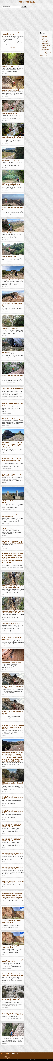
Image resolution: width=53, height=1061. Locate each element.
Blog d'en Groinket (45, 38)
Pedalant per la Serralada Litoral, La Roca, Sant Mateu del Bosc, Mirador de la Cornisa (12, 542)
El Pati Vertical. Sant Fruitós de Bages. (11, 419)
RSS (8, 1053)
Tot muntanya (44, 36)
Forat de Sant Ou (6, 352)
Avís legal (5, 1056)
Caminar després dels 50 (46, 51)
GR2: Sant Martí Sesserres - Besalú (10, 160)
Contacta (15, 1053)
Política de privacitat (7, 1058)
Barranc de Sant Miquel (7, 233)
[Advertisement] (26, 20)
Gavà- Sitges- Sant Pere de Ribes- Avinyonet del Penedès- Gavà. (10, 515)
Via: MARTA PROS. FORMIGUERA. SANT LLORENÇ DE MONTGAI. (11, 826)
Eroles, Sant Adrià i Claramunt (9, 529)
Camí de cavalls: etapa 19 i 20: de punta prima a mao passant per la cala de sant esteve (11, 460)
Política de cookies (6, 1057)
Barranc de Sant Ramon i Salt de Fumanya (12, 137)
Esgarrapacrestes (45, 47)
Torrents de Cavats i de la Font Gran (11, 66)
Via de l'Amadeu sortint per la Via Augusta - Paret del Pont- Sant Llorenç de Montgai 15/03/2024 (13, 727)
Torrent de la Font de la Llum (9, 256)
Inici (3, 1053)
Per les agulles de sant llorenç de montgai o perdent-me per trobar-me (13, 960)
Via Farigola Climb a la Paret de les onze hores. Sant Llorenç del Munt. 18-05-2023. (12, 1014)
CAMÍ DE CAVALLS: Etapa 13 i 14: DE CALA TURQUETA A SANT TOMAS (12, 475)
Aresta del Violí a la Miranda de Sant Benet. (12, 1037)
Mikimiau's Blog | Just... (46, 39)
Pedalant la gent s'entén (46, 52)
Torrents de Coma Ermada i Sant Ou (10, 90)
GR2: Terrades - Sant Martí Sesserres (11, 184)
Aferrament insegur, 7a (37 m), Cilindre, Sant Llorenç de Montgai (11, 921)
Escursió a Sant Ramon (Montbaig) (10, 328)
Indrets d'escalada (45, 43)
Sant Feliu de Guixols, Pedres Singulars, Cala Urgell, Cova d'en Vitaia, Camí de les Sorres (13, 882)
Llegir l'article (12, 47)
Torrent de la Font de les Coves (9, 113)
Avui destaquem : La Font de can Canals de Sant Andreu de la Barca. (12, 33)
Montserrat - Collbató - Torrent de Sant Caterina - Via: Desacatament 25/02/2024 (12, 974)
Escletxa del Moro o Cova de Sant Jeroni (11, 662)
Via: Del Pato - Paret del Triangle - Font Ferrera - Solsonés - (11, 638)
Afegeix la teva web (43, 55)
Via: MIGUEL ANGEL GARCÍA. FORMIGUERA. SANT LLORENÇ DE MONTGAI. (12, 854)
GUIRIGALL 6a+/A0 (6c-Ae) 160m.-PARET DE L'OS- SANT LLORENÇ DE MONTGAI (13, 586)
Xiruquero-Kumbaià (45, 49)
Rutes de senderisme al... (46, 45)
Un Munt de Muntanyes (46, 41)
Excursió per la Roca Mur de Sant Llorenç (12, 280)
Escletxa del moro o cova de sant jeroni (11, 623)
